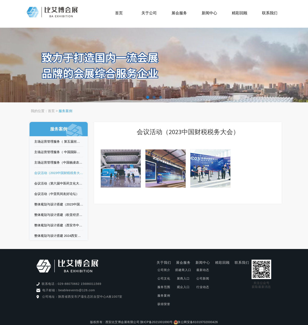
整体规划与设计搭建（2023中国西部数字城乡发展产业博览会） (58, 204)
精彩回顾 (239, 13)
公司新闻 (202, 278)
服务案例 (163, 295)
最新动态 (202, 270)
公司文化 (163, 278)
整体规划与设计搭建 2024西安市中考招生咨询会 (58, 235)
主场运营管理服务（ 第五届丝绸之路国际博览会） (58, 141)
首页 (119, 13)
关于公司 (149, 13)
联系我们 (269, 13)
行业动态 (202, 287)
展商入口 (183, 278)
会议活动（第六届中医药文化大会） (58, 183)
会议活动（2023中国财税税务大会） (58, 173)
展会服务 (179, 13)
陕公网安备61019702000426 (198, 322)
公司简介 (163, 270)
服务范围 (163, 287)
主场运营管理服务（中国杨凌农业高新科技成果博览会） (58, 162)
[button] (147, 96)
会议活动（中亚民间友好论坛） (56, 194)
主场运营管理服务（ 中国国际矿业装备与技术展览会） (58, 152)
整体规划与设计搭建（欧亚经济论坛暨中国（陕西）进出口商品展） (58, 215)
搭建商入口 (183, 270)
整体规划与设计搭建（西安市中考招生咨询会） (58, 225)
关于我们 (164, 262)
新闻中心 (209, 13)
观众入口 (183, 287)
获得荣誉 (163, 304)
